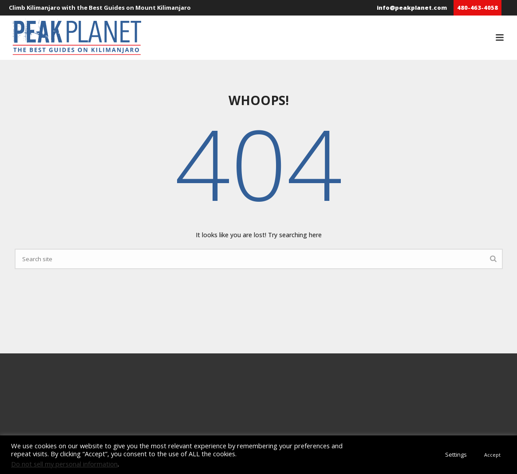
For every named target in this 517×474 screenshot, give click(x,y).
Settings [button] (456, 454)
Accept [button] (492, 454)
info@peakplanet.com (412, 8)
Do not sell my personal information (64, 463)
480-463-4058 (477, 8)
